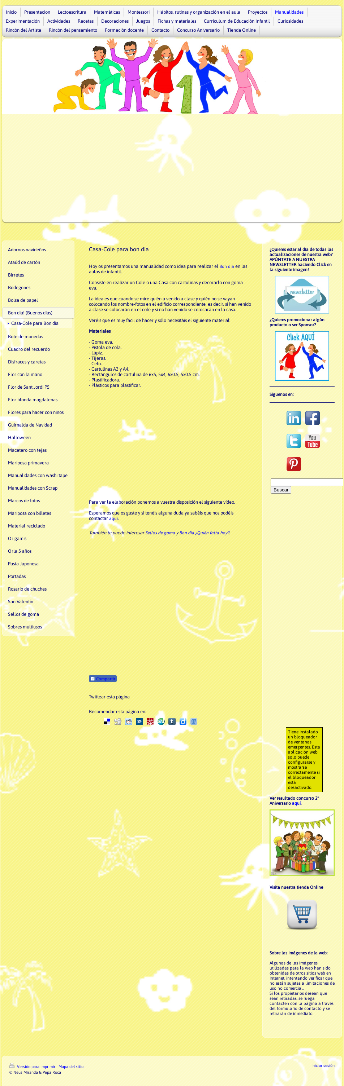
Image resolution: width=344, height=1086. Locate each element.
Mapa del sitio (71, 1066)
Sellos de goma (160, 532)
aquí (113, 518)
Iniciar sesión (323, 1065)
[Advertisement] (172, 168)
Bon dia (226, 266)
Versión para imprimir (32, 1066)
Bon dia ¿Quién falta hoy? (204, 532)
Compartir (102, 678)
